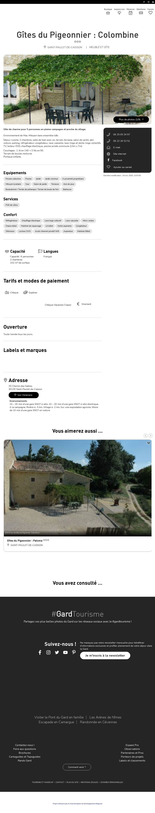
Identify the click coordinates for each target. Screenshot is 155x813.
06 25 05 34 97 (121, 134)
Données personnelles (112, 782)
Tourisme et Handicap (42, 782)
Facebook (117, 160)
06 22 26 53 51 (121, 140)
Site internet (119, 153)
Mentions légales (89, 782)
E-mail (116, 147)
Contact (60, 782)
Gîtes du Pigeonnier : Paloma (25, 540)
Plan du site (72, 782)
